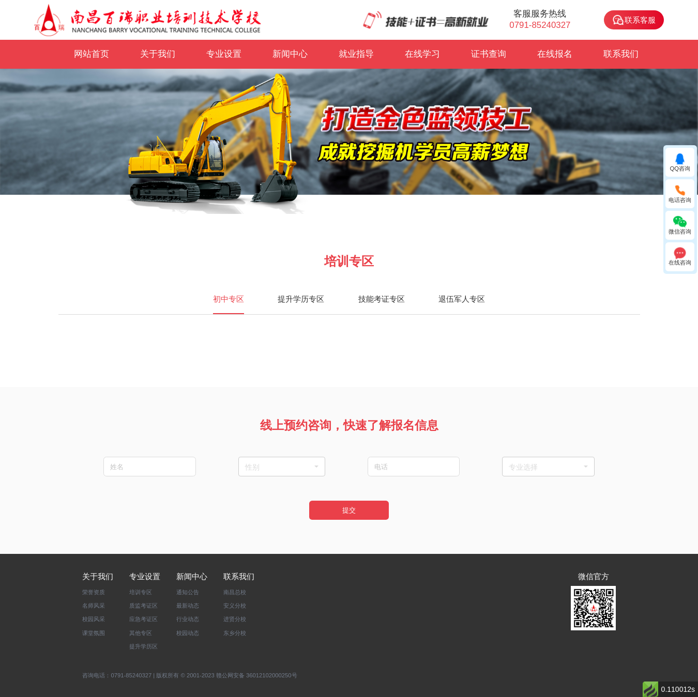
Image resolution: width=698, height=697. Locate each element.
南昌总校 (234, 591)
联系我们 (621, 54)
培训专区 (140, 591)
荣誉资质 (93, 591)
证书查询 (488, 54)
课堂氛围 (93, 632)
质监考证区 (143, 605)
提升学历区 (143, 646)
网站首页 (91, 54)
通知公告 (187, 591)
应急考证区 (143, 619)
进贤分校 (234, 619)
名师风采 (93, 605)
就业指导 (356, 54)
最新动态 (187, 605)
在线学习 (422, 54)
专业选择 (548, 467)
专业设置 (223, 54)
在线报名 (554, 54)
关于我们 (157, 54)
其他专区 (140, 632)
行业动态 (187, 619)
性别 (282, 467)
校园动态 (187, 632)
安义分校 (234, 605)
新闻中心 (290, 54)
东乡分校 (234, 632)
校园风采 (93, 619)
